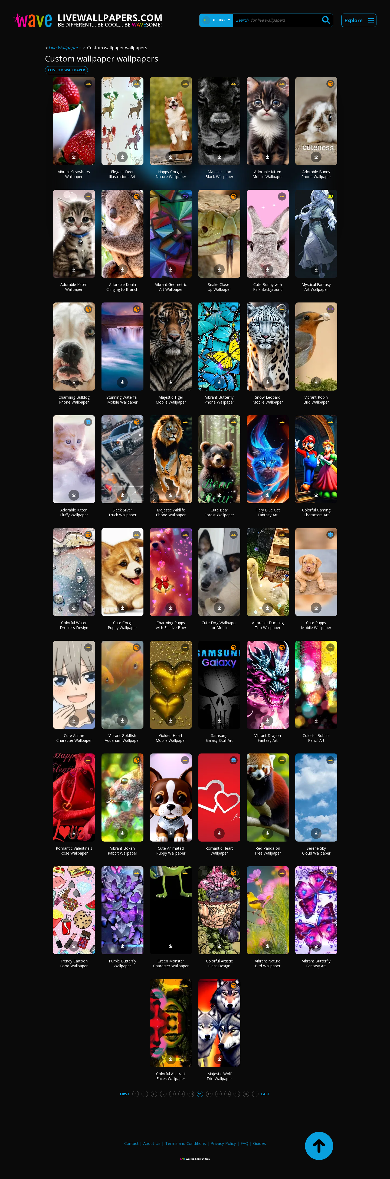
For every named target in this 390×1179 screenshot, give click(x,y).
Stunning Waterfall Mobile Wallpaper (122, 400)
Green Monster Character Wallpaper (171, 963)
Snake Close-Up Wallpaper (219, 287)
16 (246, 1093)
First (125, 1093)
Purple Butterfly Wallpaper (122, 963)
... (145, 1093)
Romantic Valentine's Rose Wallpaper (74, 851)
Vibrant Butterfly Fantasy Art (316, 963)
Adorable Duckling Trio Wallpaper (268, 625)
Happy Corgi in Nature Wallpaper (171, 174)
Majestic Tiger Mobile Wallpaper (171, 400)
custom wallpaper (66, 69)
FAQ (244, 1143)
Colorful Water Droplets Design (74, 625)
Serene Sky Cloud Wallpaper (316, 851)
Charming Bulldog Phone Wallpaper (74, 400)
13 (218, 1093)
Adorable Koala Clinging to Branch (122, 287)
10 (191, 1093)
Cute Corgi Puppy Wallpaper (122, 625)
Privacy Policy (223, 1143)
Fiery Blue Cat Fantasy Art (267, 512)
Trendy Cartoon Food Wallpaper (74, 963)
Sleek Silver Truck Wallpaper (122, 512)
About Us (151, 1143)
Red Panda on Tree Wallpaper (267, 851)
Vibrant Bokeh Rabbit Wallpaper (122, 851)
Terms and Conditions (185, 1143)
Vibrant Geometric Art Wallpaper (171, 287)
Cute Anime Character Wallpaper (74, 738)
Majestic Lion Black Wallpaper (219, 174)
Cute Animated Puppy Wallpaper (170, 851)
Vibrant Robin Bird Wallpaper (316, 400)
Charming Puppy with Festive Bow (171, 625)
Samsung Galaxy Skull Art (219, 738)
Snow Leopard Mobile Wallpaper (268, 400)
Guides (259, 1143)
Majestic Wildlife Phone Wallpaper (171, 512)
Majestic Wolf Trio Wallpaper (219, 1076)
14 (228, 1093)
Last (265, 1093)
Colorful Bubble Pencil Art (316, 738)
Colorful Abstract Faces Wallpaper (171, 1076)
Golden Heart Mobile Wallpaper (171, 738)
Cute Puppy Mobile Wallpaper (316, 625)
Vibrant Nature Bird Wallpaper (267, 963)
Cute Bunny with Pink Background (268, 287)
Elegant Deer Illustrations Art (122, 174)
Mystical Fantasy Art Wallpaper (316, 287)
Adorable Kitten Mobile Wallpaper (268, 174)
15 (237, 1093)
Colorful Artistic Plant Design (219, 963)
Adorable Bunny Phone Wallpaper (316, 174)
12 (209, 1093)
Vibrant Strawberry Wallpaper (74, 174)
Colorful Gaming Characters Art (316, 512)
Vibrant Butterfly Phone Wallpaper (219, 400)
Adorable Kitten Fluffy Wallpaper (74, 512)
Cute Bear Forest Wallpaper (219, 512)
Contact (131, 1143)
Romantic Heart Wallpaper (219, 851)
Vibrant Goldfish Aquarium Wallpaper (122, 738)
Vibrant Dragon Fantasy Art (267, 738)
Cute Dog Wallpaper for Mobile (219, 625)
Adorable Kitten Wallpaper (73, 287)
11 (200, 1093)
